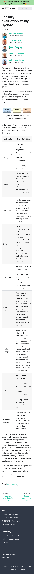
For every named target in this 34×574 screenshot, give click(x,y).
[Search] (25, 8)
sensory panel (12, 484)
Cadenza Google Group (11, 539)
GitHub (5, 557)
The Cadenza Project (10, 536)
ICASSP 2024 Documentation (12, 521)
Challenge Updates (9, 554)
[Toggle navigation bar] (3, 8)
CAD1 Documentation (10, 524)
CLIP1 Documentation (10, 514)
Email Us (6, 542)
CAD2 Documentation (10, 518)
